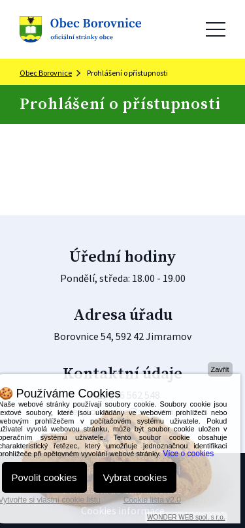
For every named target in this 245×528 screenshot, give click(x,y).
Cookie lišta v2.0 (152, 500)
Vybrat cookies (135, 477)
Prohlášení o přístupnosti (127, 73)
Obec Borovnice (46, 73)
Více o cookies (188, 453)
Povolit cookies (44, 477)
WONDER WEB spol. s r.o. (186, 517)
